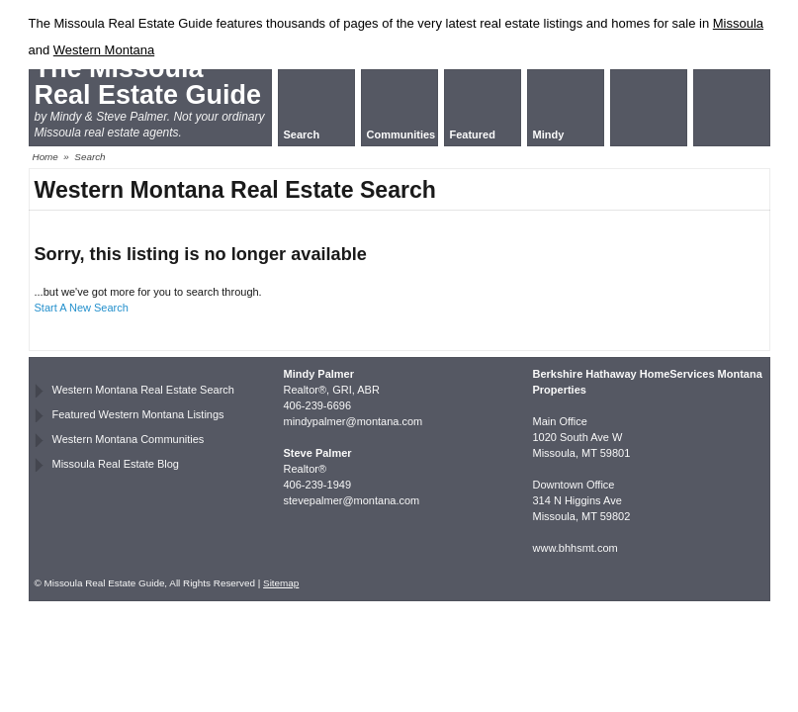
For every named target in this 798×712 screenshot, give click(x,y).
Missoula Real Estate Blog (115, 464)
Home (45, 156)
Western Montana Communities (128, 439)
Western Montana (103, 50)
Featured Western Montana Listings (138, 414)
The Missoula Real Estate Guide (148, 81)
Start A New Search (82, 307)
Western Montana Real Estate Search (143, 390)
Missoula (738, 23)
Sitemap (281, 583)
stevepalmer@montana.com (352, 500)
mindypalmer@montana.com (353, 421)
